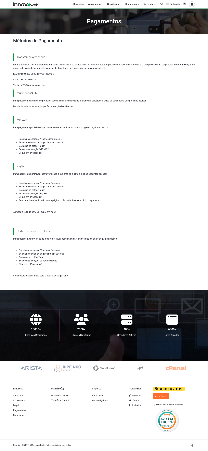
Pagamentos (19, 410)
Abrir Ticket (97, 395)
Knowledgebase (100, 400)
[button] (192, 445)
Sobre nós (18, 395)
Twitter (136, 400)
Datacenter (18, 415)
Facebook (137, 395)
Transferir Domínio (60, 400)
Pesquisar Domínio (60, 395)
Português (173, 4)
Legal (16, 405)
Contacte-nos (20, 400)
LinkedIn (136, 405)
